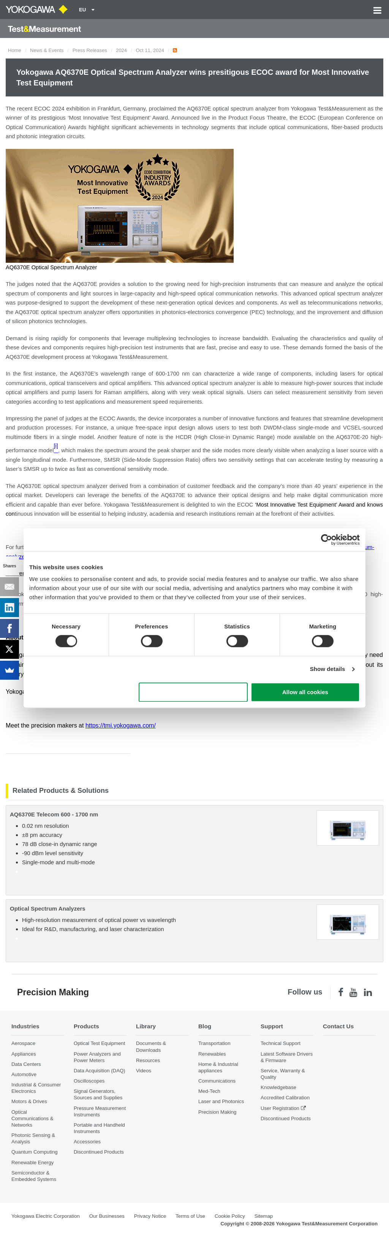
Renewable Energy (32, 1162)
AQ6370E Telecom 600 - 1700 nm (54, 814)
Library (146, 1026)
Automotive (23, 1074)
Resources (148, 1060)
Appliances (23, 1054)
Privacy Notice (150, 1216)
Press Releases (90, 50)
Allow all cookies (305, 692)
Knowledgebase (278, 1087)
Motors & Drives (29, 1101)
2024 (121, 50)
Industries (25, 1026)
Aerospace (23, 1043)
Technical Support (280, 1043)
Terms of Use (190, 1216)
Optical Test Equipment (99, 1043)
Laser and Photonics (221, 1101)
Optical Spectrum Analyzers (47, 908)
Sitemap (264, 1216)
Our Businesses (107, 1216)
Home (14, 50)
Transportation (214, 1043)
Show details (327, 669)
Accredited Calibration (285, 1097)
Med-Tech (209, 1091)
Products (86, 1026)
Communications (217, 1081)
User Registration (280, 1108)
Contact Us (338, 1026)
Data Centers (26, 1064)
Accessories (87, 1141)
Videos (143, 1070)
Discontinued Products (99, 1152)
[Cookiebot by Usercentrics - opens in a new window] (326, 539)
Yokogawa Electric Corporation (45, 1216)
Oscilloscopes (89, 1081)
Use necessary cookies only (193, 692)
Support (272, 1026)
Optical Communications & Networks (32, 1118)
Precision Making (217, 1112)
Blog (204, 1026)
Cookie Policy (230, 1216)
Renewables (212, 1054)
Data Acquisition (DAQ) (99, 1070)
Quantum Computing (34, 1152)
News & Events (46, 50)
